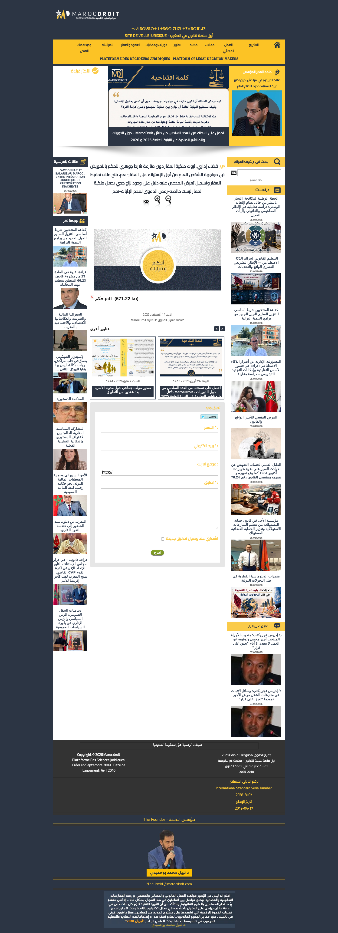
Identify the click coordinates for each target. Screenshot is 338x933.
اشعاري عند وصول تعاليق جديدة (192, 538)
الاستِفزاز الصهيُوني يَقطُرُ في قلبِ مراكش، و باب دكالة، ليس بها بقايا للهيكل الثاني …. (70, 363)
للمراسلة (107, 45)
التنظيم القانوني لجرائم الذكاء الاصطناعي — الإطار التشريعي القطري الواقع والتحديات (256, 262)
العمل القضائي (228, 48)
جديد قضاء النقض (84, 48)
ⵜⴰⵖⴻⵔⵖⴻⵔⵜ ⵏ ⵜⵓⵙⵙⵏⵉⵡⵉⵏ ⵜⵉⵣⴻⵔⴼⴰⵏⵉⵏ (168, 29)
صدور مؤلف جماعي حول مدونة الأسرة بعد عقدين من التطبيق (123, 390)
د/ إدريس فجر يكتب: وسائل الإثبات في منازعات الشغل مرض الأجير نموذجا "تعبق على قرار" (256, 695)
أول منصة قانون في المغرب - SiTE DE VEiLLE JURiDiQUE (169, 35)
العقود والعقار (130, 45)
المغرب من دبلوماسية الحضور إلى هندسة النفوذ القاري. (70, 526)
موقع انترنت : (207, 464)
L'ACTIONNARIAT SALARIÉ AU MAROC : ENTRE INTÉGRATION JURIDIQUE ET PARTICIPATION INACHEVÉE (70, 178)
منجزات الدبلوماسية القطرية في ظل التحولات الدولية (256, 578)
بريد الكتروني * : (206, 445)
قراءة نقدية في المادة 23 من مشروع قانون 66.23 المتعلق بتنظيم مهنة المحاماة (70, 278)
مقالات (209, 45)
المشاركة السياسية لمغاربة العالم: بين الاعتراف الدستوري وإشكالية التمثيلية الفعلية (70, 437)
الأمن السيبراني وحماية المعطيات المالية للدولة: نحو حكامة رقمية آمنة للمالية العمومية (70, 483)
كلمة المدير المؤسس (257, 72)
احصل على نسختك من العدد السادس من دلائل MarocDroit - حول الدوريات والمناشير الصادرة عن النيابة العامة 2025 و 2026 (168, 136)
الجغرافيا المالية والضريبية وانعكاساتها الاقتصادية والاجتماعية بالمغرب (70, 320)
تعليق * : (211, 482)
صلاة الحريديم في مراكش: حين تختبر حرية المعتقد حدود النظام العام (257, 83)
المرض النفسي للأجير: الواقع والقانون (256, 419)
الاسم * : (211, 427)
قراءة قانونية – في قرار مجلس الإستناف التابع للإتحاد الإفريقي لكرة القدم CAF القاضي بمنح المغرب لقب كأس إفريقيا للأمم (70, 570)
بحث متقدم (256, 180)
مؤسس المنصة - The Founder (169, 819)
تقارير (177, 45)
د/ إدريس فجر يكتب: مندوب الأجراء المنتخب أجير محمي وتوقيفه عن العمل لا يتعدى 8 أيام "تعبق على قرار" (256, 641)
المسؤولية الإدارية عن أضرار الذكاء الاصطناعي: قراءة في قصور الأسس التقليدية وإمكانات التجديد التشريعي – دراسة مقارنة (256, 367)
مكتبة (193, 45)
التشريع (254, 45)
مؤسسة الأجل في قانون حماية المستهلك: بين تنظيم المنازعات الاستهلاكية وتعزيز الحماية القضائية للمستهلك (256, 526)
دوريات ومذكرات (156, 45)
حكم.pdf (103, 298)
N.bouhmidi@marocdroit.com (169, 883)
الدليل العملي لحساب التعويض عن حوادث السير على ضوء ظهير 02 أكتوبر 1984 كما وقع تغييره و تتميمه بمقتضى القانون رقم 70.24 (256, 471)
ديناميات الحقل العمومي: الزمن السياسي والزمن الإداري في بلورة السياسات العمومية (70, 618)
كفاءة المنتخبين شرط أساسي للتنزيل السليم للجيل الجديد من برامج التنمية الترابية (70, 236)
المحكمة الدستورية (70, 399)
